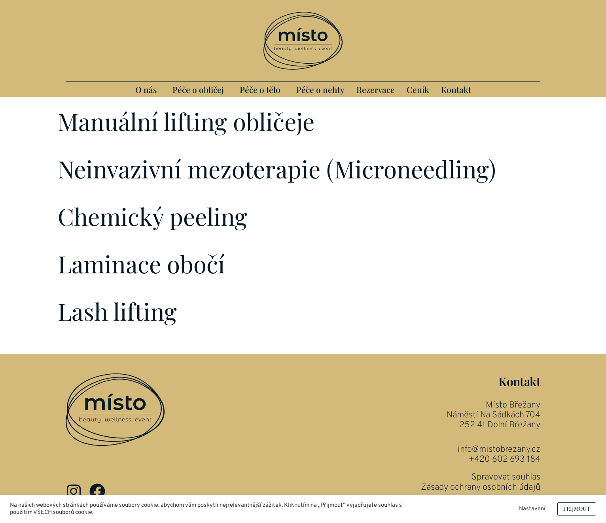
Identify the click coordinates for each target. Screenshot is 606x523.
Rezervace (375, 89)
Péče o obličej (198, 89)
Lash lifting (117, 311)
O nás (146, 89)
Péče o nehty (320, 89)
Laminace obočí (141, 263)
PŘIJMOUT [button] (576, 508)
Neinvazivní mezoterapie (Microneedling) (277, 168)
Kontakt (456, 89)
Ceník (418, 89)
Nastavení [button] (532, 509)
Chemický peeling (152, 216)
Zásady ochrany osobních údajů (480, 487)
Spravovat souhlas (506, 477)
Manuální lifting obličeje (186, 121)
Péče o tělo (260, 89)
